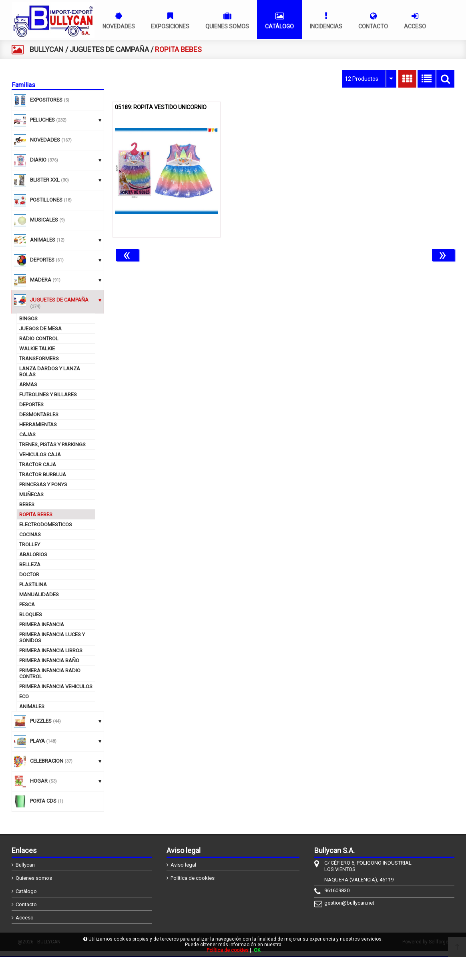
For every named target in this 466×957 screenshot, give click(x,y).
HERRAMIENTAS (38, 425)
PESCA (27, 604)
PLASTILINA (33, 584)
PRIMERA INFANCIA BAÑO (49, 660)
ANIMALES (31, 706)
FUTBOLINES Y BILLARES (48, 395)
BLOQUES (30, 614)
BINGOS (28, 319)
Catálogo (26, 891)
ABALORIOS (33, 554)
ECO (24, 696)
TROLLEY (29, 544)
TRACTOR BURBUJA (42, 475)
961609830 (337, 890)
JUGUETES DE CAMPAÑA (109, 49)
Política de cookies (193, 878)
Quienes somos (34, 878)
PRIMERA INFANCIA (41, 624)
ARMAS (28, 385)
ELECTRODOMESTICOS (45, 524)
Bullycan (25, 865)
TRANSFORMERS (39, 359)
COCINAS (30, 534)
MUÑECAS (31, 494)
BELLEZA (29, 564)
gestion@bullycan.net (349, 903)
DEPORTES (31, 405)
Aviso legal (183, 865)
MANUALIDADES (39, 594)
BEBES (26, 504)
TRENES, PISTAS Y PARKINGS (52, 445)
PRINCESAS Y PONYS (43, 484)
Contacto (26, 904)
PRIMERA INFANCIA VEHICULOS (55, 686)
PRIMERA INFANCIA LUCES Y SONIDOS (52, 637)
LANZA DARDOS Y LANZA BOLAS (49, 372)
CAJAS (27, 435)
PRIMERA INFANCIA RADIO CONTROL (49, 673)
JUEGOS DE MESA (40, 329)
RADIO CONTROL (38, 339)
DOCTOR (29, 574)
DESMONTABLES (38, 415)
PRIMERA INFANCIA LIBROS (50, 650)
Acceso (25, 918)
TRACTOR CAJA (37, 465)
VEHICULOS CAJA (40, 455)
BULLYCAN (47, 49)
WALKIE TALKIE (37, 349)
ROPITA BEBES (35, 514)
